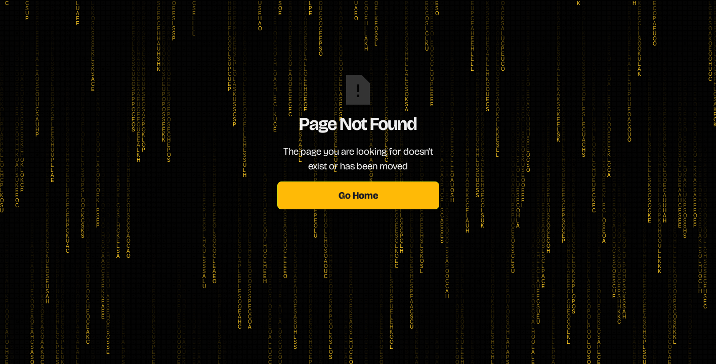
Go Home (358, 195)
